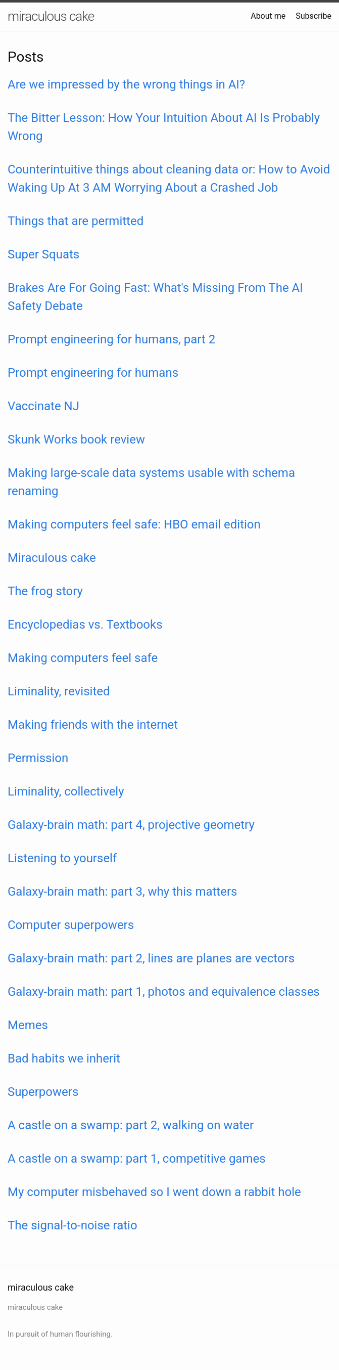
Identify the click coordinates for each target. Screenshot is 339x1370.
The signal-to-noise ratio (72, 1225)
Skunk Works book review (76, 439)
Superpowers (43, 1092)
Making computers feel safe (83, 658)
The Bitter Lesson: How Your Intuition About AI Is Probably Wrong (164, 127)
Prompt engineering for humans (93, 373)
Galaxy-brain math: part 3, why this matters (122, 892)
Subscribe (313, 16)
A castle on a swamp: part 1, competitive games (137, 1159)
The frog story (45, 591)
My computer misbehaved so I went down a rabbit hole (154, 1192)
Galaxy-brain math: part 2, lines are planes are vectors (151, 958)
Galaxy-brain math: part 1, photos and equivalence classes (164, 992)
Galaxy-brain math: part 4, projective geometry (131, 825)
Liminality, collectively (66, 791)
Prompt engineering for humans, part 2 (111, 339)
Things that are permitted (75, 221)
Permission (38, 758)
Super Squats (43, 254)
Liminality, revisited (59, 691)
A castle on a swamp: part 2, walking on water (131, 1125)
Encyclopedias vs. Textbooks (85, 624)
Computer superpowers (71, 925)
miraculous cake (51, 16)
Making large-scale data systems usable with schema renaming (151, 482)
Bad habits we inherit (64, 1058)
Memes (28, 1025)
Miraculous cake (52, 558)
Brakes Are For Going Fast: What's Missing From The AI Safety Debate (155, 297)
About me (268, 16)
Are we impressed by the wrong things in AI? (126, 84)
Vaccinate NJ (43, 406)
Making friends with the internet (93, 725)
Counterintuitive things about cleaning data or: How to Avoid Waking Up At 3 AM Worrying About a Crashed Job (169, 178)
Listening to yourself (62, 858)
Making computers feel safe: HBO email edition (134, 524)
